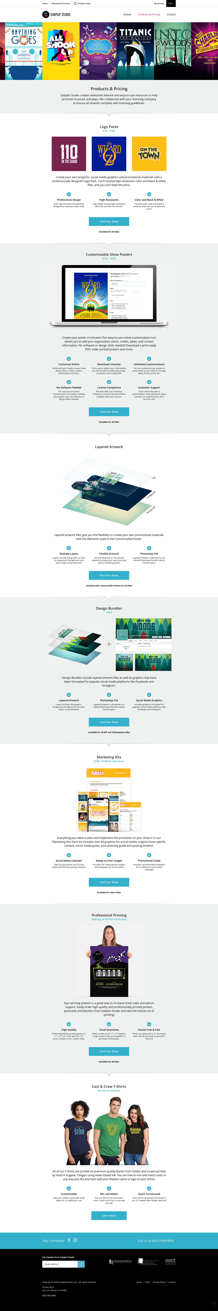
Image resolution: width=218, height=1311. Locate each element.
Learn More (109, 1215)
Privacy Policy (159, 1282)
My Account (159, 3)
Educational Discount (61, 3)
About (139, 1282)
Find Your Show (109, 221)
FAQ (147, 1282)
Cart (171, 3)
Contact (172, 1282)
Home (44, 3)
